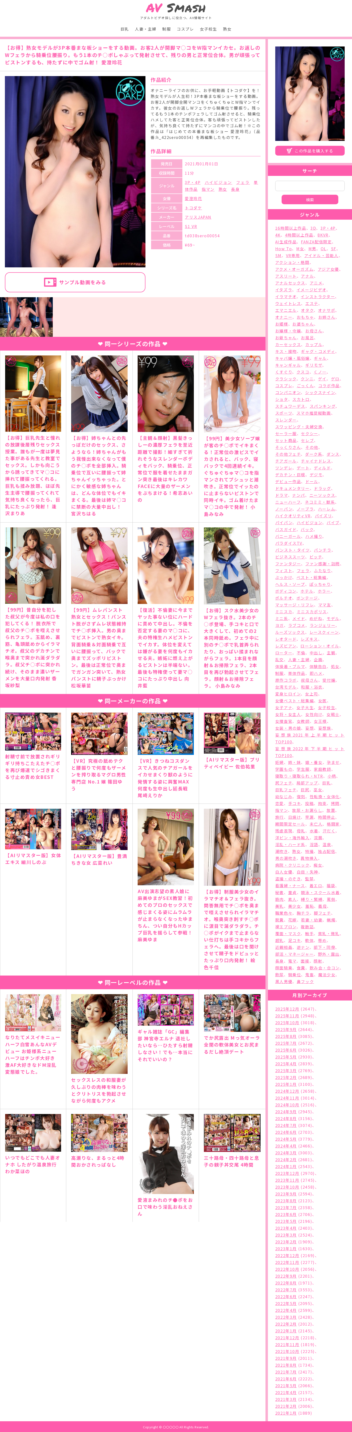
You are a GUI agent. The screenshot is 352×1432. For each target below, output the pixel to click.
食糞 (301, 968)
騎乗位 (294, 974)
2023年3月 (286, 1235)
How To (283, 248)
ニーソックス (322, 495)
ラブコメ (296, 625)
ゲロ (335, 379)
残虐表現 (283, 831)
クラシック (286, 379)
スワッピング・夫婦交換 (299, 427)
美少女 (294, 906)
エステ (311, 303)
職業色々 (283, 913)
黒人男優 (283, 981)
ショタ (281, 399)
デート (303, 468)
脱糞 (279, 920)
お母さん (313, 331)
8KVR (323, 235)
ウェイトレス (288, 303)
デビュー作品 (288, 481)
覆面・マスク (288, 933)
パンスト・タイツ (292, 550)
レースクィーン (324, 632)
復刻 (301, 796)
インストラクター (318, 296)
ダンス (333, 454)
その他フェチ (288, 454)
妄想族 (324, 728)
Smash (176, 7)
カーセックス (288, 344)
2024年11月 (287, 1098)
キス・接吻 (286, 351)
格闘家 (333, 824)
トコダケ (193, 208)
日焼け (294, 817)
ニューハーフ (288, 502)
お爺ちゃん (286, 338)
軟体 (309, 940)
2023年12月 (287, 1173)
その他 (311, 447)
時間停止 (326, 817)
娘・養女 (313, 762)
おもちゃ (305, 317)
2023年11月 (287, 1180)
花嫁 (292, 920)
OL (324, 248)
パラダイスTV (288, 543)
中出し (316, 653)
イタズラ (283, 290)
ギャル (320, 358)
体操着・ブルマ (290, 666)
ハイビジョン (218, 182)
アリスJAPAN (198, 217)
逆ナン (303, 947)
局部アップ (307, 783)
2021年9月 (286, 1358)
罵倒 (331, 899)
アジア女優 (328, 269)
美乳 (279, 906)
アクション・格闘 (292, 262)
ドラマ (281, 495)
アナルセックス (290, 283)
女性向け (313, 714)
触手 (309, 933)
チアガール (286, 461)
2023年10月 (287, 1187)
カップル (313, 344)
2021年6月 (286, 1379)
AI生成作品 (286, 242)
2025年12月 (287, 1009)
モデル (333, 618)
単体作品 (296, 673)
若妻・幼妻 (311, 920)
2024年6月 (286, 1132)
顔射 (318, 961)
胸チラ (303, 913)
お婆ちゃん (303, 324)
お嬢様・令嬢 (288, 331)
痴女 (318, 865)
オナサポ (326, 310)
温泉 (326, 844)
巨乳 (125, 29)
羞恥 (309, 906)
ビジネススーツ (290, 557)
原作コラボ (286, 680)
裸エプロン (286, 927)
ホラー (324, 591)
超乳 (279, 940)
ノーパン (283, 509)
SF (333, 248)
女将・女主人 (288, 714)
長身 (235, 189)
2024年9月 (286, 1111)
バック (307, 529)
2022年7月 (286, 1290)
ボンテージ (307, 598)
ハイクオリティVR (292, 516)
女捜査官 (283, 721)
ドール (311, 481)
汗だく (329, 831)
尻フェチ (283, 783)
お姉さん (326, 317)
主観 (331, 653)
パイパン (283, 522)
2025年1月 (286, 1084)
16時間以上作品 (290, 228)
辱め (322, 940)
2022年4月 (286, 1310)
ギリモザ (313, 365)
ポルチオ (283, 598)
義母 (322, 906)
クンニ (307, 379)
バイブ (333, 522)
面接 (305, 961)
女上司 (311, 694)
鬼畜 (309, 974)
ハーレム (326, 509)
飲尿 (279, 974)
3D (313, 228)
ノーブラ (305, 509)
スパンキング (323, 406)
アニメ (316, 283)
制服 (166, 29)
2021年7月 (286, 1372)
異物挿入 (309, 858)
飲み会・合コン (325, 968)
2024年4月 (286, 1146)
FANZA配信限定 (316, 242)
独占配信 (326, 851)
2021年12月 (287, 1338)
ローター (283, 653)
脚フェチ (322, 913)
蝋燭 (331, 920)
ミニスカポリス (312, 611)
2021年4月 (286, 1392)
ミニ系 (281, 618)
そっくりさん (288, 447)
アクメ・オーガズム (294, 269)
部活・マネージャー (294, 954)
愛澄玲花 (193, 198)
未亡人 (316, 824)
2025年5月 (286, 1057)
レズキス (309, 639)
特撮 (309, 851)
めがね (315, 618)
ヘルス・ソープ (290, 584)
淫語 (314, 844)
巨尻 (305, 790)
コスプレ (185, 29)
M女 (300, 248)
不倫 (301, 653)
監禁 (309, 879)
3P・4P (192, 182)
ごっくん (305, 385)
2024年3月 (286, 1153)
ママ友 (324, 605)
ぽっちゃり (320, 584)
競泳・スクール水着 (320, 892)
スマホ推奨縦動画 (314, 413)
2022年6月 (286, 1296)
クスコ (303, 372)
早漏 (309, 817)
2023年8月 (286, 1201)
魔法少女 (326, 974)
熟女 (227, 29)
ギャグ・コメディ (318, 351)
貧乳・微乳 (329, 933)
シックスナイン (320, 392)
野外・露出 (329, 954)
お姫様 (281, 324)
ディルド (322, 468)
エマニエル (286, 310)
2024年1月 (286, 1166)
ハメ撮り (313, 536)
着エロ (315, 885)
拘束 (322, 803)
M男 (312, 248)
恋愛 (279, 803)
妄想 (309, 728)
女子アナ (283, 707)
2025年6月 (286, 1050)
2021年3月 (286, 1399)
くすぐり (283, 372)
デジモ (316, 474)
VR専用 (293, 255)
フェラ (243, 182)
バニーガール (288, 536)
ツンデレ (283, 468)
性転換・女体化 (325, 796)
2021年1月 (286, 1413)
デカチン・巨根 (290, 474)
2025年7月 (286, 1043)
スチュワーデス (290, 406)
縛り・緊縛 (311, 899)
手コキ (294, 803)
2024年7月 (286, 1125)
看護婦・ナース (290, 885)
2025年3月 (286, 1070)
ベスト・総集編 (312, 577)
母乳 (301, 831)
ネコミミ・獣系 (320, 502)
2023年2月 (286, 1242)
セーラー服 (286, 433)
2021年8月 (286, 1365)
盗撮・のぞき (288, 879)
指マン (208, 189)
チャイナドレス (316, 461)
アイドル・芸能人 (321, 255)
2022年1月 (286, 1331)
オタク (307, 310)
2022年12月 (287, 1255)
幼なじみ (283, 796)
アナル (307, 276)
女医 (322, 701)
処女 (335, 666)
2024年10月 (287, 1105)
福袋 (331, 885)
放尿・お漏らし (307, 810)
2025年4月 (286, 1064)
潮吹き (281, 851)
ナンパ (298, 495)
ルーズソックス (290, 632)
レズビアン (285, 646)
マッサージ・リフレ (294, 605)
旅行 (279, 817)
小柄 (332, 776)
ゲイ (322, 379)
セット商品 (286, 440)
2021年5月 (286, 1385)
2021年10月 (287, 1351)
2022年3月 (286, 1317)
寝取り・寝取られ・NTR (299, 776)
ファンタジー (288, 564)
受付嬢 (328, 680)
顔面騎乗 (283, 968)
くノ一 (320, 372)
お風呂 (307, 338)
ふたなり (322, 570)
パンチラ (322, 550)
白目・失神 (307, 872)
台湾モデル (286, 687)
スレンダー (286, 420)
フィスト (283, 570)
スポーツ (283, 413)
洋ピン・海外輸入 (292, 838)
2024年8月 (286, 1118)
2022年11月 (287, 1262)
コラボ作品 (329, 385)
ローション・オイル (319, 646)
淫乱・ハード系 (290, 844)
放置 (331, 810)
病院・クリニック (292, 865)
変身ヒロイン (288, 694)
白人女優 (283, 872)
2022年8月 (286, 1283)
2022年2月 (286, 1324)
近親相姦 (283, 947)
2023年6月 (286, 1214)
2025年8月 (286, 1036)
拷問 (335, 803)
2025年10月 (287, 1022)
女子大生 (305, 707)
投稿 (309, 803)
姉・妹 (294, 762)
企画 (318, 659)
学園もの (283, 769)
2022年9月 (286, 1276)
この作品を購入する (314, 151)
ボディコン (285, 591)
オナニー (283, 317)
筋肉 (279, 899)
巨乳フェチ (286, 790)
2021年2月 (286, 1406)
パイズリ (323, 516)
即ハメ (316, 673)
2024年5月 (286, 1139)
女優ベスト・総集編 (294, 701)
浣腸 (318, 838)
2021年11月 (287, 1344)
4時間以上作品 (299, 235)
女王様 (320, 721)
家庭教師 (322, 769)
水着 (314, 831)
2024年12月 (287, 1091)
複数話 (307, 927)
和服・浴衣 (311, 687)
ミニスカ (283, 611)
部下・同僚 (324, 947)
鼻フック (305, 981)
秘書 (279, 892)
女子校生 (208, 29)
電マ (292, 961)
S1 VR (191, 226)
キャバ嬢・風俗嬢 (292, 358)
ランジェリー (323, 625)
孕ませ (333, 762)
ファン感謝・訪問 (322, 564)
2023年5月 (286, 1221)
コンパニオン (288, 392)
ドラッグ (322, 488)
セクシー (309, 433)
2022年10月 (287, 1269)
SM (278, 255)
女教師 (303, 721)
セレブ (307, 440)
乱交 (279, 659)
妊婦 (279, 762)
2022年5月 (286, 1303)
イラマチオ (286, 296)
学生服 (303, 769)
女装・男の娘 (288, 728)
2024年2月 (286, 1159)
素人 (292, 899)
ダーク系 (313, 454)
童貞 (292, 892)
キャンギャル (288, 365)
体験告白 (318, 666)
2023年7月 (286, 1207)
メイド (298, 618)
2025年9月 (286, 1029)
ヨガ (279, 625)
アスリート (286, 276)
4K (278, 235)
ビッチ (315, 557)
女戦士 (333, 714)
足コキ (294, 940)
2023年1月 (286, 1248)
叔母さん (309, 680)
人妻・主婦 (145, 29)
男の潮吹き (286, 858)
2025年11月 (287, 1016)
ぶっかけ (283, 577)
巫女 (318, 790)
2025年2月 (286, 1077)
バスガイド (286, 529)
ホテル (306, 591)
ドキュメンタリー (292, 488)
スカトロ (300, 399)
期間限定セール (290, 824)
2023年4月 (286, 1228)
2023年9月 (286, 1194)
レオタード (286, 639)
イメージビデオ (311, 290)
